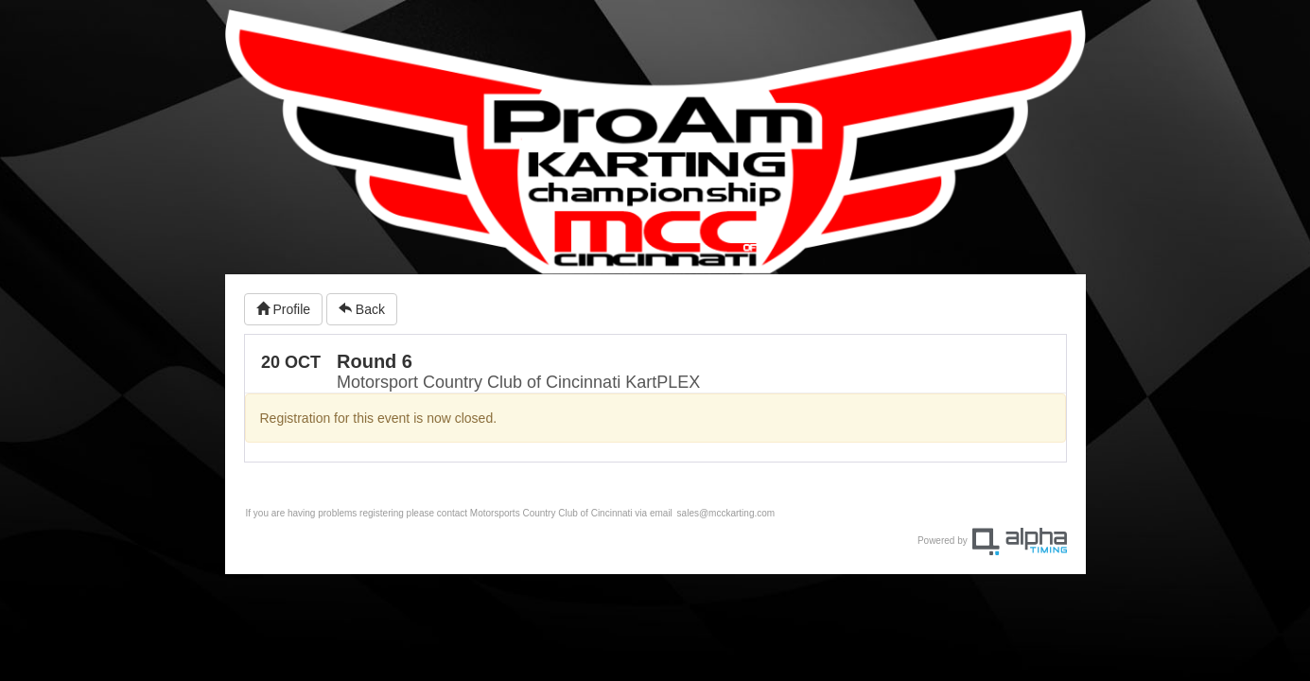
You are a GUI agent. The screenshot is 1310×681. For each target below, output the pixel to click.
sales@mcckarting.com (726, 513)
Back (362, 309)
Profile (283, 309)
